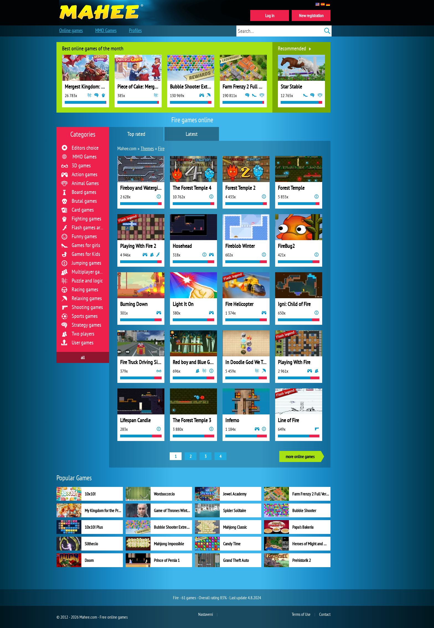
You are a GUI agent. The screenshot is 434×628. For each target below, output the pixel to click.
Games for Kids (86, 254)
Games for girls (86, 245)
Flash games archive (91, 227)
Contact (324, 614)
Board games (84, 192)
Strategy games (86, 324)
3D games (81, 165)
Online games (71, 30)
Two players (83, 333)
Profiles (135, 30)
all (83, 357)
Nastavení (205, 614)
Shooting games (87, 307)
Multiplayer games (89, 271)
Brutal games (84, 200)
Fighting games (86, 218)
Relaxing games (87, 298)
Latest (192, 133)
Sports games (85, 316)
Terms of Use (301, 614)
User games (83, 342)
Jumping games (86, 262)
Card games (83, 209)
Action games (84, 174)
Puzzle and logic (87, 280)
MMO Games (85, 156)
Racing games (85, 289)
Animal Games (85, 183)
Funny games (84, 236)
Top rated (136, 133)
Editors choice (85, 147)
